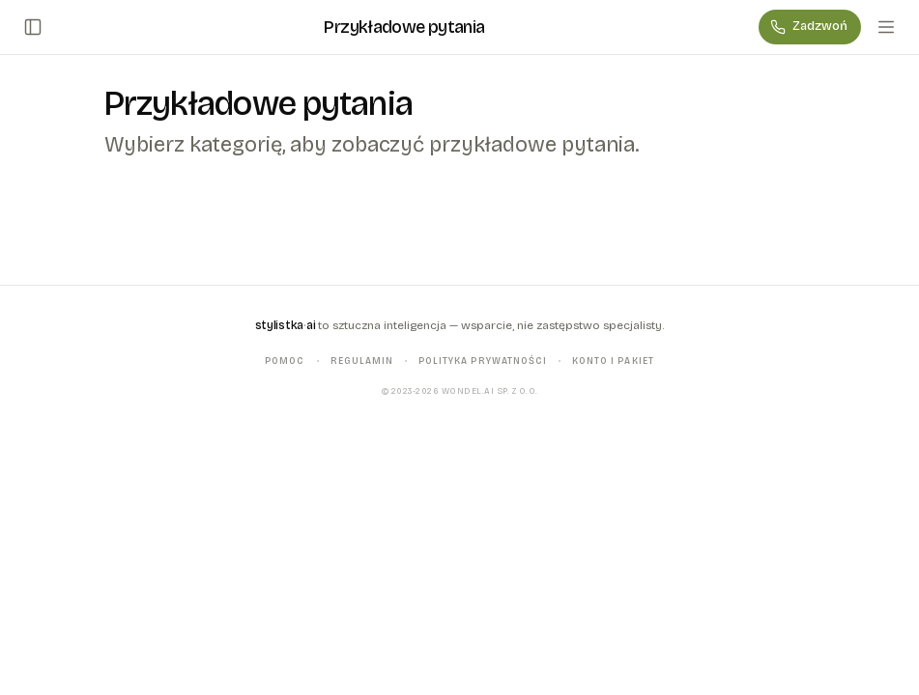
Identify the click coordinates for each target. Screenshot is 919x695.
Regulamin (361, 360)
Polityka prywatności (482, 360)
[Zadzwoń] (810, 27)
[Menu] (886, 27)
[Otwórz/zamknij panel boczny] (32, 27)
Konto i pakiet (613, 360)
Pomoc (284, 360)
